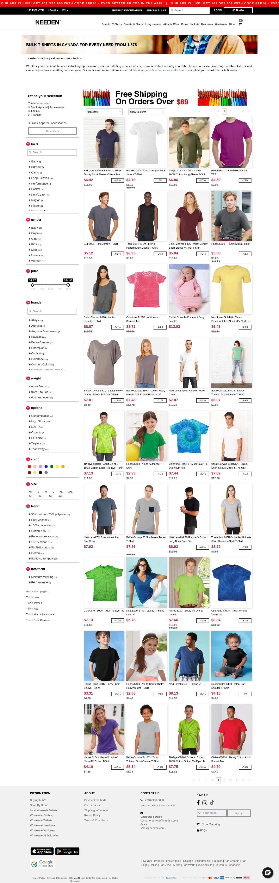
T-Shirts (117, 24)
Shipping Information (126, 10)
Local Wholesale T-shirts (44, 805)
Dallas (153, 860)
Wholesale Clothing (41, 810)
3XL (31, 491)
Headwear (207, 24)
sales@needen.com (152, 823)
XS (30, 487)
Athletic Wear (171, 24)
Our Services (92, 800)
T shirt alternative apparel (40, 609)
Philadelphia (202, 856)
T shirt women (34, 598)
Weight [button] (36, 373)
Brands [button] (36, 297)
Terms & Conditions (96, 815)
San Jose (165, 860)
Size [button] (34, 479)
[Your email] (212, 808)
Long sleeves (153, 24)
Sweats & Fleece (133, 24)
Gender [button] (36, 214)
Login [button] (218, 10)
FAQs (203, 825)
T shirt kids (32, 603)
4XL (41, 491)
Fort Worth (189, 860)
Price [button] (34, 266)
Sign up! (239, 808)
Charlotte (234, 860)
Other (232, 24)
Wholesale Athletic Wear (44, 830)
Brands (106, 24)
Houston (217, 856)
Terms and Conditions (57, 873)
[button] (267, 872)
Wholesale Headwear (43, 820)
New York (146, 856)
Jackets (194, 24)
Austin (176, 860)
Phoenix (159, 856)
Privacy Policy (38, 873)
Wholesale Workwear (43, 825)
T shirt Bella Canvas (37, 615)
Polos (184, 24)
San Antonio (232, 856)
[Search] (189, 10)
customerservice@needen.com (159, 815)
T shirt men (32, 592)
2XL (70, 487)
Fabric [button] (35, 501)
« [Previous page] (200, 106)
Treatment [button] (38, 564)
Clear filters (52, 126)
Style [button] (34, 139)
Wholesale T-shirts (41, 815)
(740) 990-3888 (154, 795)
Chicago (188, 856)
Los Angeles (173, 856)
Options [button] (36, 403)
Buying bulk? (156, 10)
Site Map (73, 873)
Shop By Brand (39, 800)
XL (61, 487)
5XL (51, 491)
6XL (61, 491)
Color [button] (35, 454)
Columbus (220, 860)
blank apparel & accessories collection (158, 65)
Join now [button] (238, 10)
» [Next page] (249, 106)
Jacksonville (205, 860)
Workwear (221, 24)
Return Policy (92, 810)
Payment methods (95, 795)
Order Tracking (211, 819)
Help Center (36, 10)
